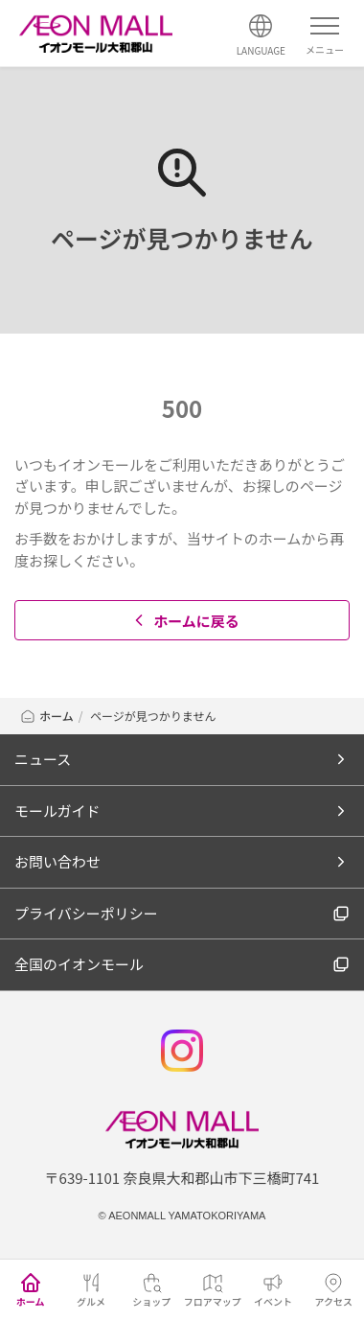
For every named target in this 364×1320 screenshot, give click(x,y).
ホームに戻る (184, 621)
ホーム (46, 715)
